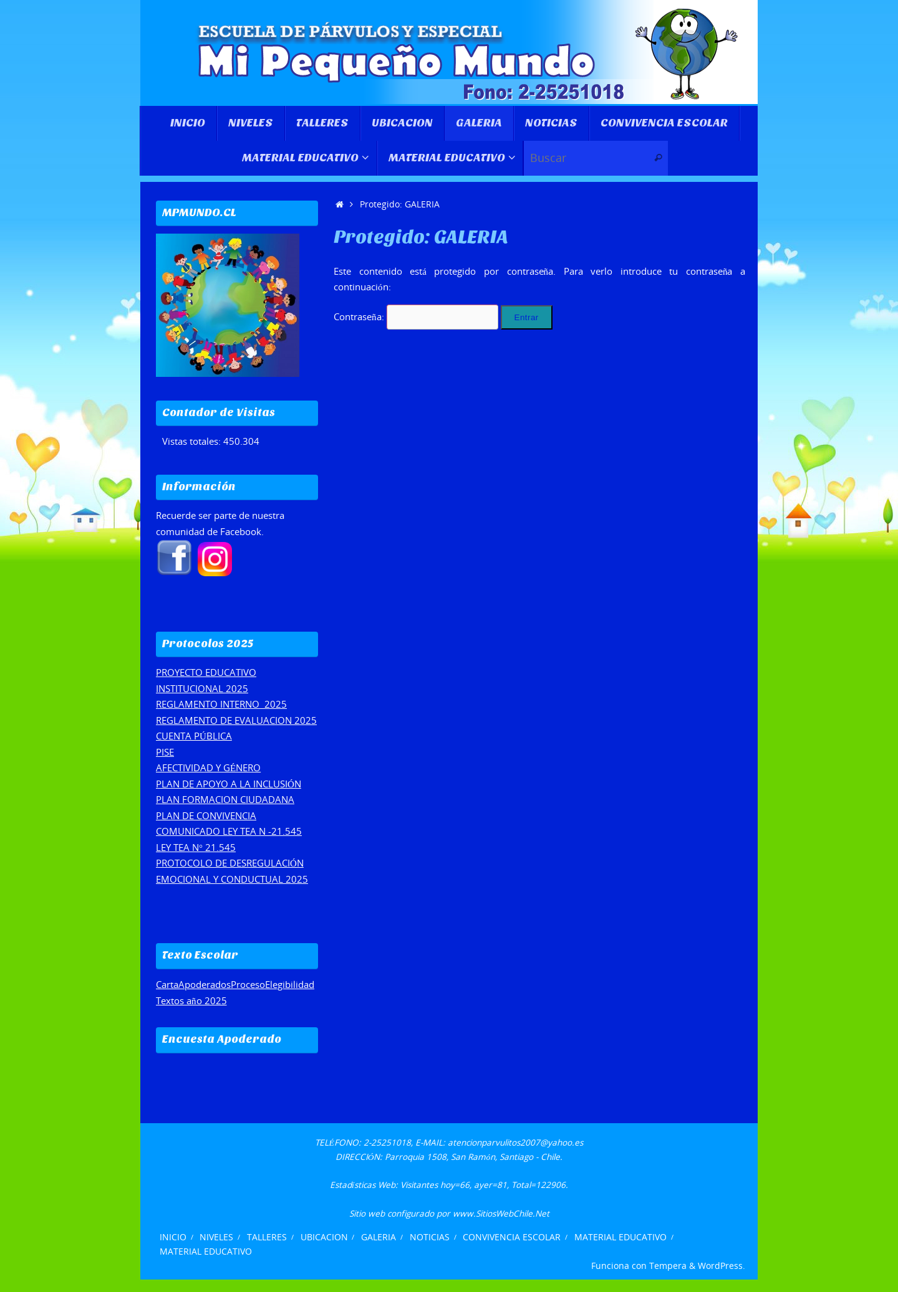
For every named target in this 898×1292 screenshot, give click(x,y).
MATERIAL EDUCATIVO (620, 1237)
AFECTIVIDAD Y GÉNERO (208, 767)
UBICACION (324, 1237)
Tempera (668, 1265)
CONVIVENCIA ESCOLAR (512, 1237)
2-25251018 (387, 1142)
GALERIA (378, 1237)
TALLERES (267, 1237)
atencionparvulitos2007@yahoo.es (515, 1142)
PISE (165, 752)
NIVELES (216, 1237)
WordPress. (721, 1265)
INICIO (173, 1237)
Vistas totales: (192, 441)
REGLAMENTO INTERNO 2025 (221, 704)
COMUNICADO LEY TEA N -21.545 (229, 831)
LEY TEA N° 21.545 (196, 847)
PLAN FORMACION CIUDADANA (225, 799)
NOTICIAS (430, 1237)
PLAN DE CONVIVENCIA (206, 815)
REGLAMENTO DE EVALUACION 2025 (236, 720)
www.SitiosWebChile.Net (501, 1213)
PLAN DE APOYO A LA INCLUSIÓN (228, 783)
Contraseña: (416, 316)
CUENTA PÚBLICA (194, 735)
